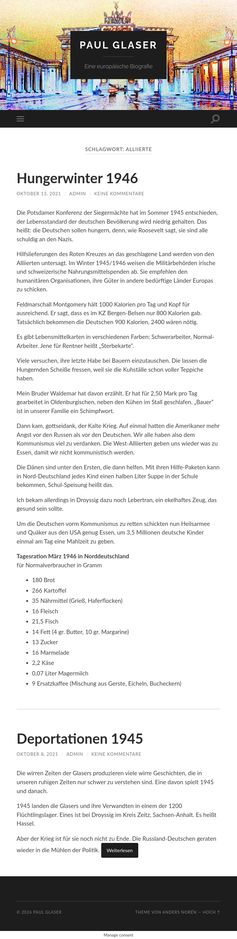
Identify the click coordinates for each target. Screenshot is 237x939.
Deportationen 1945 (80, 738)
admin (77, 193)
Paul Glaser (118, 45)
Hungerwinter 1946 (77, 178)
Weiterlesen (120, 850)
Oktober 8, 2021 (37, 754)
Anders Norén (179, 912)
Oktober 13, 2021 (39, 193)
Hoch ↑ (211, 912)
